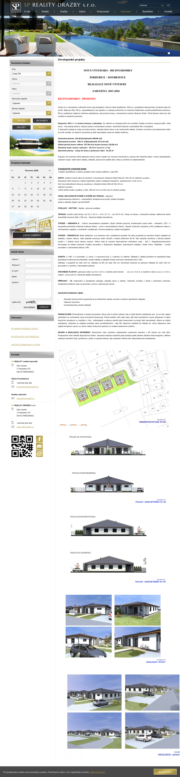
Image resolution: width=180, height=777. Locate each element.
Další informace (97, 772)
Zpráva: (15, 282)
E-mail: (15, 271)
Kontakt (168, 11)
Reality (45, 11)
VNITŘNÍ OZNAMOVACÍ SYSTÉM (25, 345)
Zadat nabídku (32, 235)
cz (168, 5)
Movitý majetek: (18, 109)
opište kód (16, 302)
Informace (126, 11)
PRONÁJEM (42, 120)
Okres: (15, 79)
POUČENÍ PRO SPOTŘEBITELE (25, 337)
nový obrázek (29, 307)
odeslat (43, 307)
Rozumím (165, 772)
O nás (27, 11)
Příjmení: (16, 265)
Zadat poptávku (31, 242)
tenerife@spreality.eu (25, 398)
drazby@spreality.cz (25, 427)
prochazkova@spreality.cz (28, 387)
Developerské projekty (16, 24)
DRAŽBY (21, 127)
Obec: (14, 89)
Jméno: (15, 259)
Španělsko (147, 11)
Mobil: (14, 277)
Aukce (82, 11)
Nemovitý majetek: (20, 99)
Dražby (64, 11)
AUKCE (42, 127)
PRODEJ (21, 120)
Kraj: (14, 69)
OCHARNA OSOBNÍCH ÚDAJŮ (24, 329)
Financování (103, 11)
